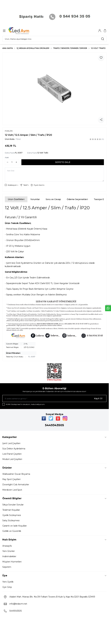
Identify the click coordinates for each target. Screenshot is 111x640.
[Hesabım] (99, 30)
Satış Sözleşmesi (10, 520)
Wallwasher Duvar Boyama (16, 474)
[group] (54, 89)
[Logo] (22, 30)
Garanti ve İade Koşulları (14, 525)
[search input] (54, 39)
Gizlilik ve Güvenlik (11, 531)
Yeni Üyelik (7, 581)
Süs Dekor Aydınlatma (13, 448)
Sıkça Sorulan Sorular (13, 504)
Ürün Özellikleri (16, 199)
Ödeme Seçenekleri (77, 199)
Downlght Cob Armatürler (15, 484)
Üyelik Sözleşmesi (11, 515)
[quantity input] (12, 162)
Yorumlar (35, 199)
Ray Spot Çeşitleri (11, 479)
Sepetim (6, 567)
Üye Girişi (7, 587)
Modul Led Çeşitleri (12, 459)
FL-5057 (18, 153)
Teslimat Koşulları (11, 510)
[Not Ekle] (54, 174)
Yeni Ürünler (8, 551)
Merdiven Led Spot (12, 490)
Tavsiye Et (99, 199)
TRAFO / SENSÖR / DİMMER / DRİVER (70, 48)
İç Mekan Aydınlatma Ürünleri (33, 48)
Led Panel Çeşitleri (12, 454)
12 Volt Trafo (98, 48)
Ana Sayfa (7, 48)
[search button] (102, 38)
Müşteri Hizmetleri (12, 561)
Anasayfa (7, 546)
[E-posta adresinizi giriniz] (54, 398)
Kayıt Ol (98, 398)
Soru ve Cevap (53, 199)
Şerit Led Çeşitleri (11, 443)
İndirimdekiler (9, 556)
